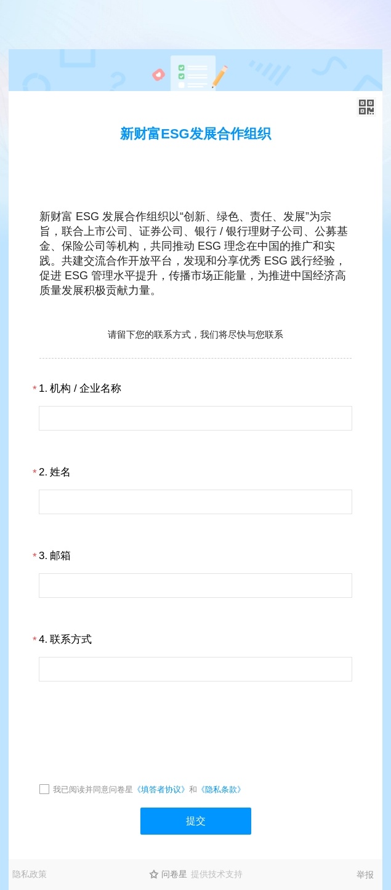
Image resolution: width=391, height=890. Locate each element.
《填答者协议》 (161, 789)
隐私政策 (29, 874)
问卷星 (174, 874)
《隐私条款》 (221, 789)
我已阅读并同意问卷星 (93, 789)
